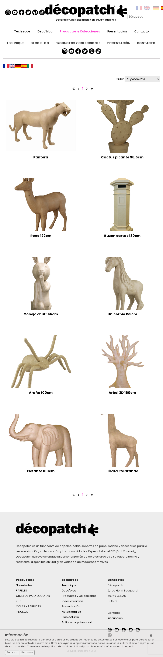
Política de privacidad (77, 622)
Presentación (117, 31)
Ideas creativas (72, 601)
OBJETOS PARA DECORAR (33, 596)
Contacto (141, 31)
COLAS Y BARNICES (28, 606)
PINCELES (22, 612)
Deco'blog (45, 31)
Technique (22, 31)
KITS (18, 601)
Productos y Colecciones (80, 31)
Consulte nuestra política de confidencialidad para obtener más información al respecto (80, 646)
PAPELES (21, 591)
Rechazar (27, 652)
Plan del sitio (70, 617)
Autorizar (12, 652)
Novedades (24, 585)
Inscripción (115, 618)
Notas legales (71, 612)
